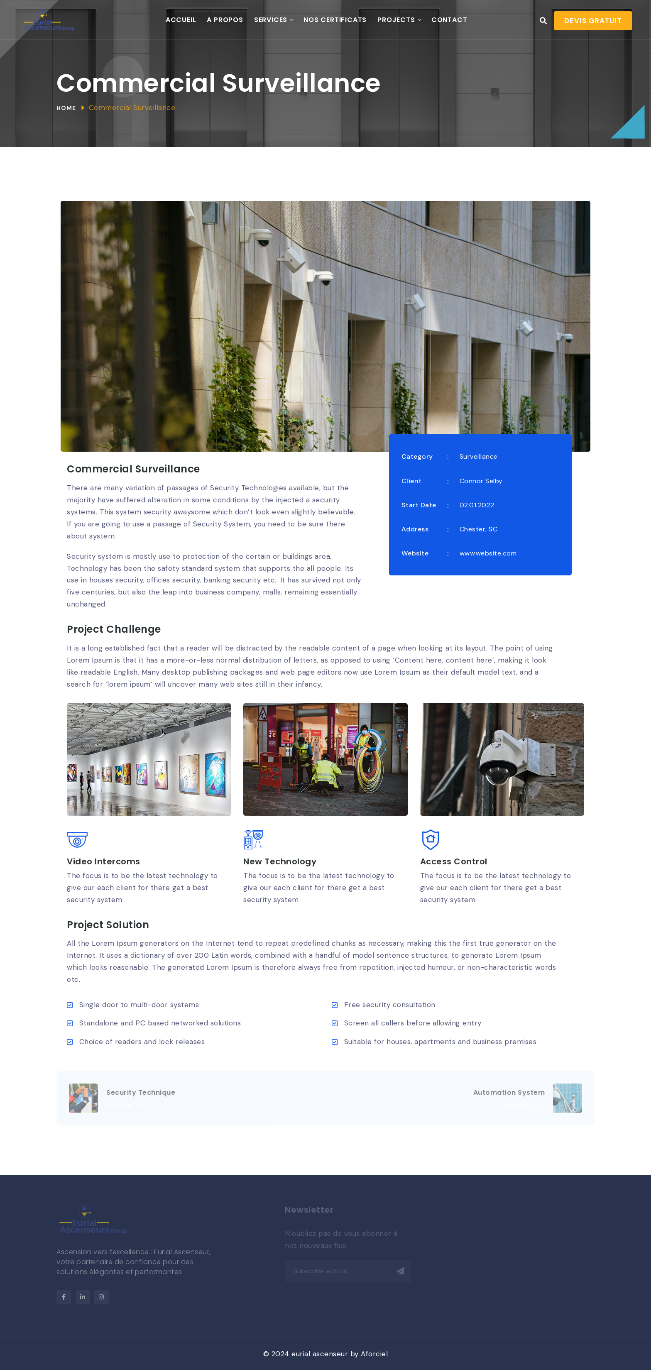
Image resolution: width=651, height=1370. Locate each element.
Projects (396, 19)
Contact (449, 19)
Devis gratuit (593, 20)
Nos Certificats (335, 19)
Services (270, 19)
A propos (225, 19)
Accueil (181, 19)
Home (66, 108)
